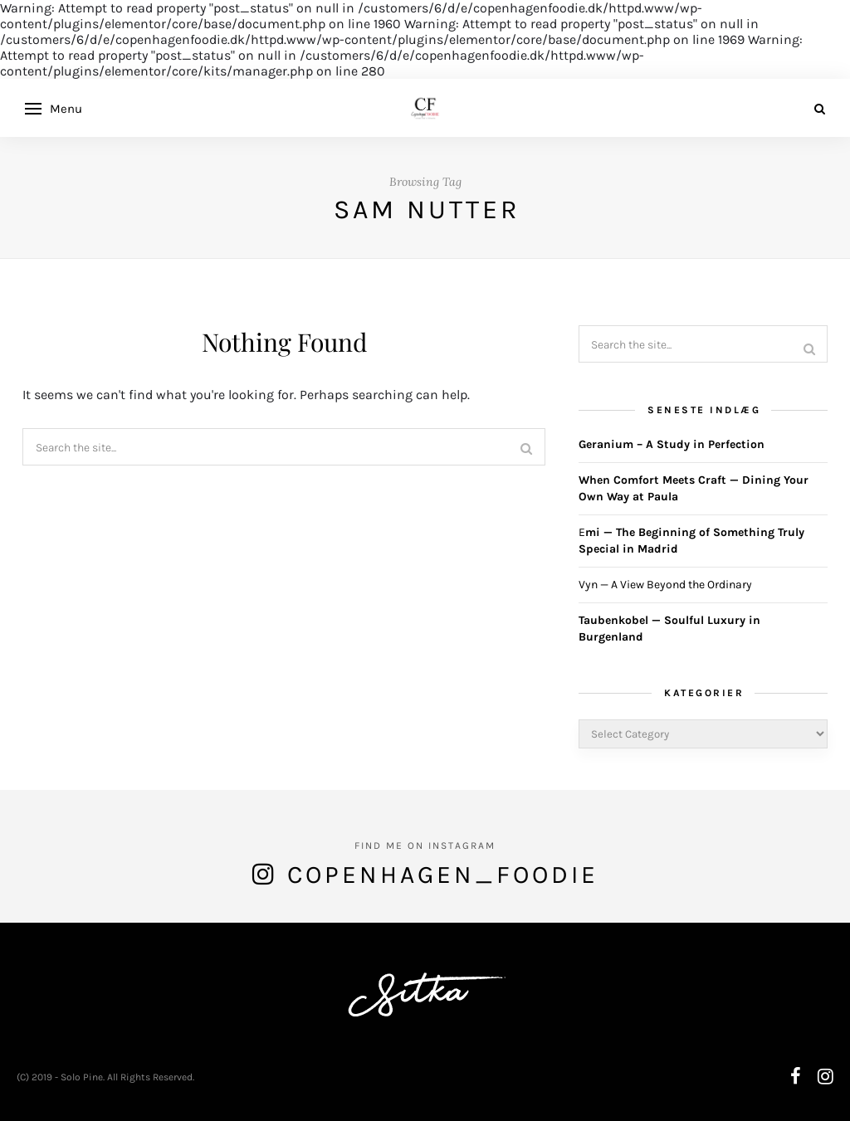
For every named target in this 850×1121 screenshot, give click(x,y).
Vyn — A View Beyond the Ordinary (665, 585)
